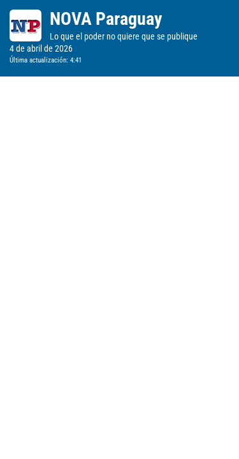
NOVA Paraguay (106, 18)
